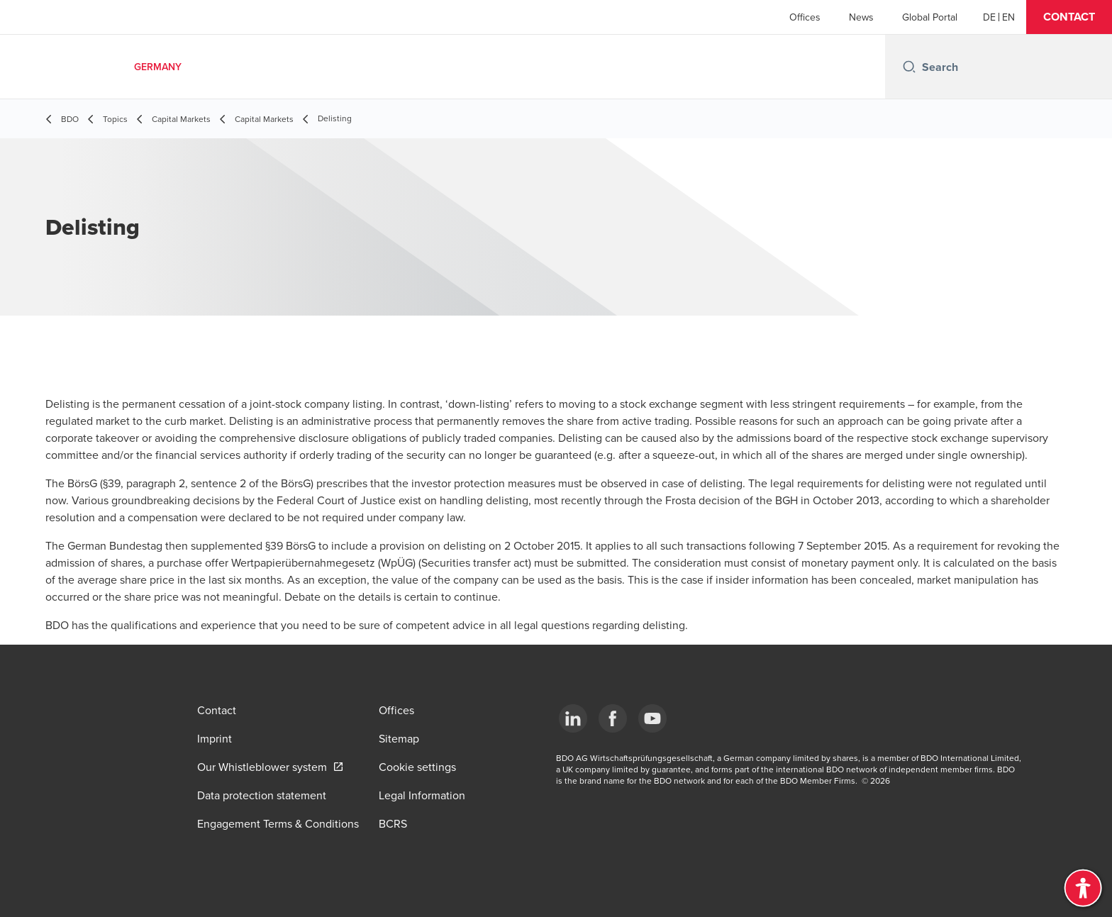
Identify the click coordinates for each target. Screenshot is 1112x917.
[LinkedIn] (573, 718)
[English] (1008, 17)
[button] (1069, 17)
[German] (989, 17)
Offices (805, 17)
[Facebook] (613, 718)
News (861, 17)
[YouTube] (652, 718)
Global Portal (929, 17)
